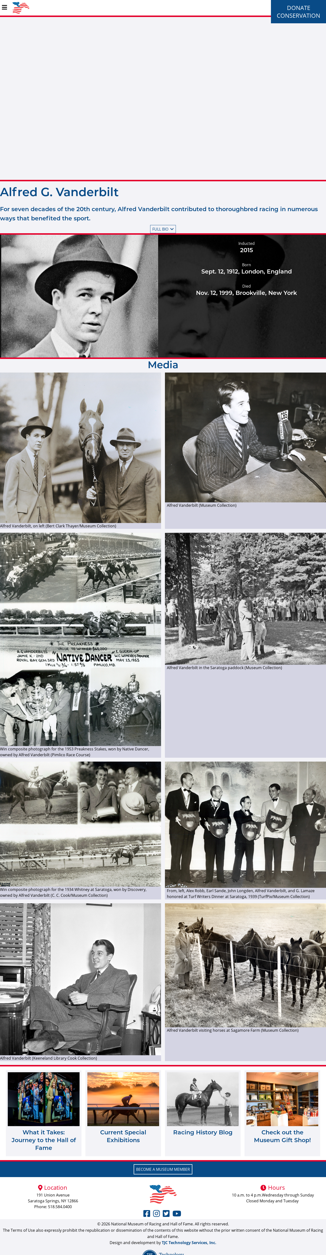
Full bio (163, 229)
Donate (298, 8)
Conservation (298, 15)
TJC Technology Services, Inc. (189, 1242)
